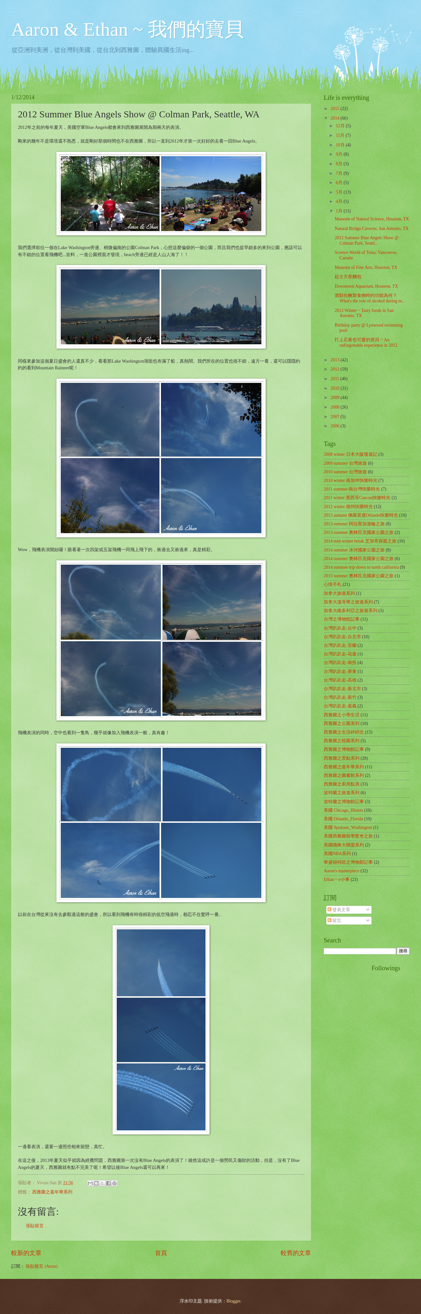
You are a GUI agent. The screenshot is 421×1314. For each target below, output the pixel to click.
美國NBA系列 (337, 853)
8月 (339, 163)
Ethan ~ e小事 (337, 879)
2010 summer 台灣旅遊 (345, 471)
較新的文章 (26, 1253)
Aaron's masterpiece (341, 870)
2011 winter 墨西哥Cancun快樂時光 (357, 497)
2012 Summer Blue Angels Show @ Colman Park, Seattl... (366, 240)
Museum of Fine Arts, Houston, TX (366, 267)
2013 (335, 360)
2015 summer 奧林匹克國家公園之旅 (359, 575)
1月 (339, 211)
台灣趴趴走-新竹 (340, 697)
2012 (335, 369)
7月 (339, 173)
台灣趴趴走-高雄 (340, 680)
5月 (339, 192)
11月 (341, 135)
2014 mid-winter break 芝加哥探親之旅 (360, 541)
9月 (339, 154)
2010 (335, 388)
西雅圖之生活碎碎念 (344, 732)
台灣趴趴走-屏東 (340, 671)
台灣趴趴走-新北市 (342, 688)
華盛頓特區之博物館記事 (348, 862)
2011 (335, 378)
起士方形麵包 (348, 276)
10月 (341, 145)
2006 (335, 426)
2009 (335, 397)
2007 (335, 416)
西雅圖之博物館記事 (344, 749)
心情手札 (333, 584)
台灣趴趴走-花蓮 (340, 654)
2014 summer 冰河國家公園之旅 (354, 550)
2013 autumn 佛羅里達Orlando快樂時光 (361, 515)
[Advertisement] (349, 1060)
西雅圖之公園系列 (341, 723)
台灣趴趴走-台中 (340, 628)
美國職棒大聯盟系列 (344, 845)
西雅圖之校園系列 (341, 740)
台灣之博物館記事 (341, 619)
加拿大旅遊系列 (339, 593)
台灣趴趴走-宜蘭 (340, 645)
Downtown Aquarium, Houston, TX (366, 286)
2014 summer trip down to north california (361, 567)
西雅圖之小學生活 (341, 714)
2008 (335, 407)
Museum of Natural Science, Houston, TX (372, 219)
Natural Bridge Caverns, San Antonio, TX (372, 228)
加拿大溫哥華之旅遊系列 (348, 602)
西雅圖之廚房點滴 (341, 784)
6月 (339, 182)
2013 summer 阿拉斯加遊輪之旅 (354, 523)
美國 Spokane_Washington (348, 827)
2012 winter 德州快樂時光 (348, 506)
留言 (334, 920)
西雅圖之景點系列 (341, 758)
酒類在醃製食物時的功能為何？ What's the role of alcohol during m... (370, 298)
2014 (335, 118)
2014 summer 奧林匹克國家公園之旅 (359, 558)
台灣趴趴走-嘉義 (340, 706)
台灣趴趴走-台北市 (342, 636)
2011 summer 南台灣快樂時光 (352, 489)
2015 (335, 108)
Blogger (233, 1301)
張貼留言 (35, 1225)
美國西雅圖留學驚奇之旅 (348, 836)
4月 (339, 201)
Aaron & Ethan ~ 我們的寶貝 (127, 29)
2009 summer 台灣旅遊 (345, 463)
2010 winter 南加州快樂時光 (350, 480)
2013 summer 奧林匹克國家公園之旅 (359, 532)
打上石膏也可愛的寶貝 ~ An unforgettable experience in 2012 (366, 342)
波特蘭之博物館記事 (344, 801)
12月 (341, 125)
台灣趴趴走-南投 (340, 662)
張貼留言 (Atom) (41, 1266)
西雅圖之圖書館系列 (344, 775)
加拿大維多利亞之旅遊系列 (350, 610)
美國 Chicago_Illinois (343, 810)
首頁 (161, 1253)
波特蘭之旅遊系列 (341, 792)
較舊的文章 (296, 1253)
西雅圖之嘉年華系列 (52, 1192)
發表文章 (339, 909)
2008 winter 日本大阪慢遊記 (350, 454)
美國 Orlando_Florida (343, 818)
